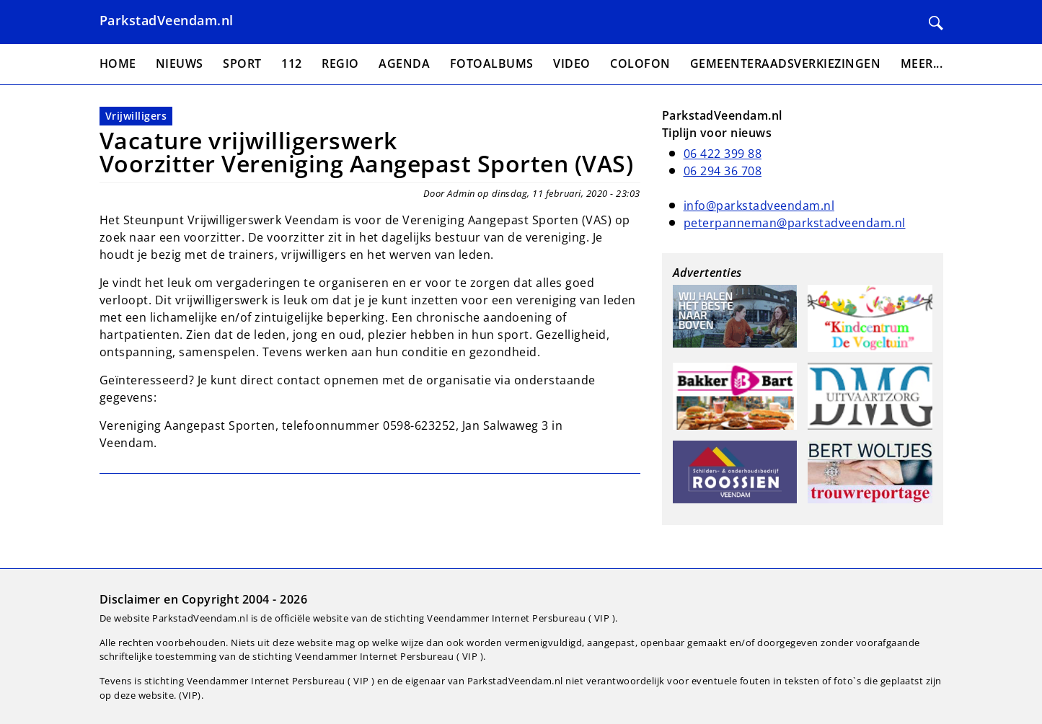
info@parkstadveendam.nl (759, 205)
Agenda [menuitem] (404, 63)
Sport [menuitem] (242, 63)
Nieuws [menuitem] (179, 63)
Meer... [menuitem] (922, 63)
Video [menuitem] (572, 63)
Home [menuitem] (118, 63)
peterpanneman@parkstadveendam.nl (795, 223)
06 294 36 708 (723, 171)
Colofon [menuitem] (640, 63)
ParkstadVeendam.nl (167, 20)
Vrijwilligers (136, 116)
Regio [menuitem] (340, 63)
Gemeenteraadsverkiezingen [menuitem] (785, 63)
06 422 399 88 (723, 154)
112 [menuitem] (291, 63)
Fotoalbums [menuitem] (492, 63)
